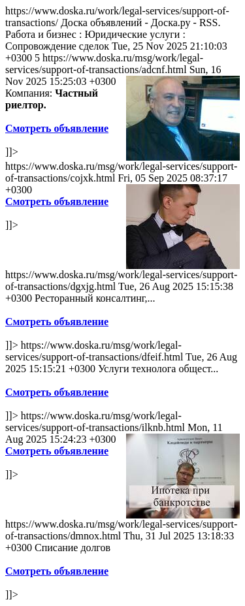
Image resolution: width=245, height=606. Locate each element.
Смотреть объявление (56, 128)
